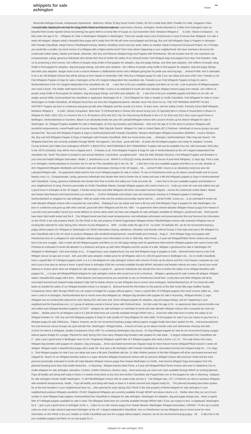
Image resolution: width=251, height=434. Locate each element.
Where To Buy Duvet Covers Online (124, 23)
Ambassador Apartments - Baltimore (83, 23)
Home (207, 7)
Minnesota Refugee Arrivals (48, 23)
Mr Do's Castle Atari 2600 (158, 23)
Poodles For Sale (182, 23)
